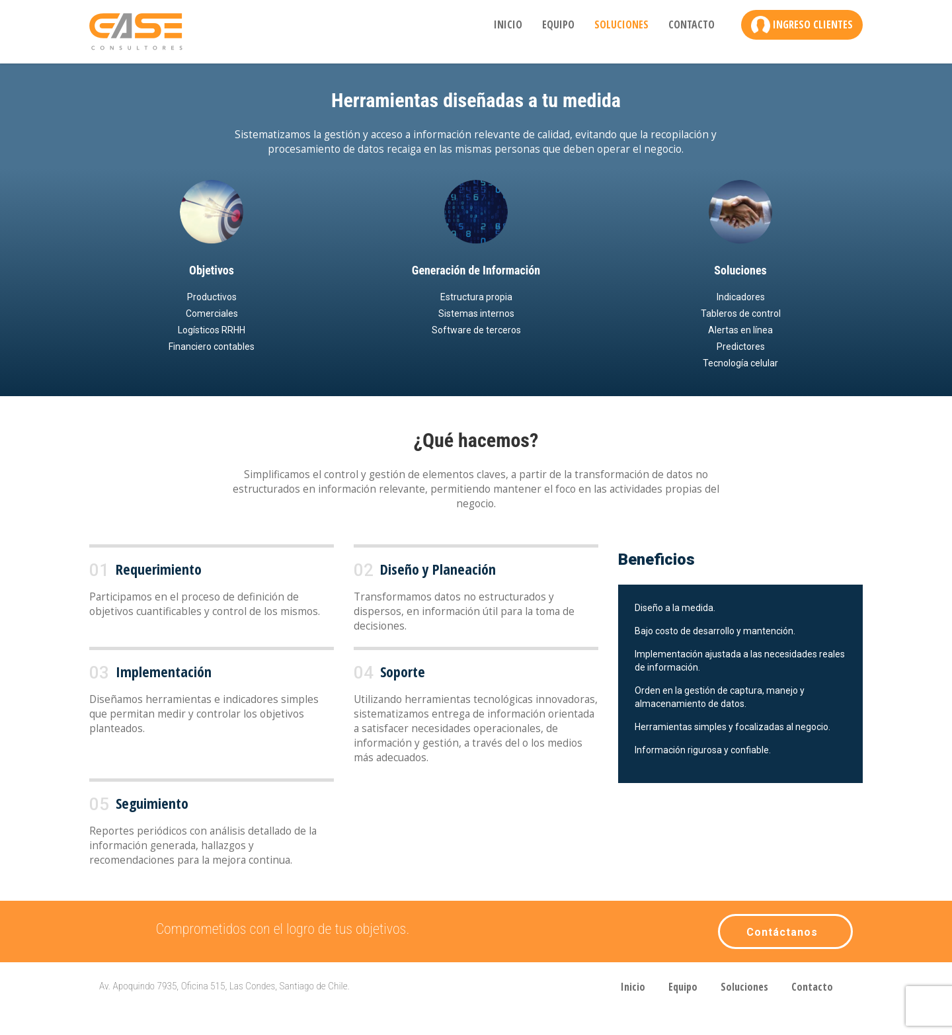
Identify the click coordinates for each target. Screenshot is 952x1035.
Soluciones (621, 24)
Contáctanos (782, 932)
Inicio (508, 24)
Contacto (691, 24)
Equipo (558, 24)
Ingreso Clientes (813, 24)
